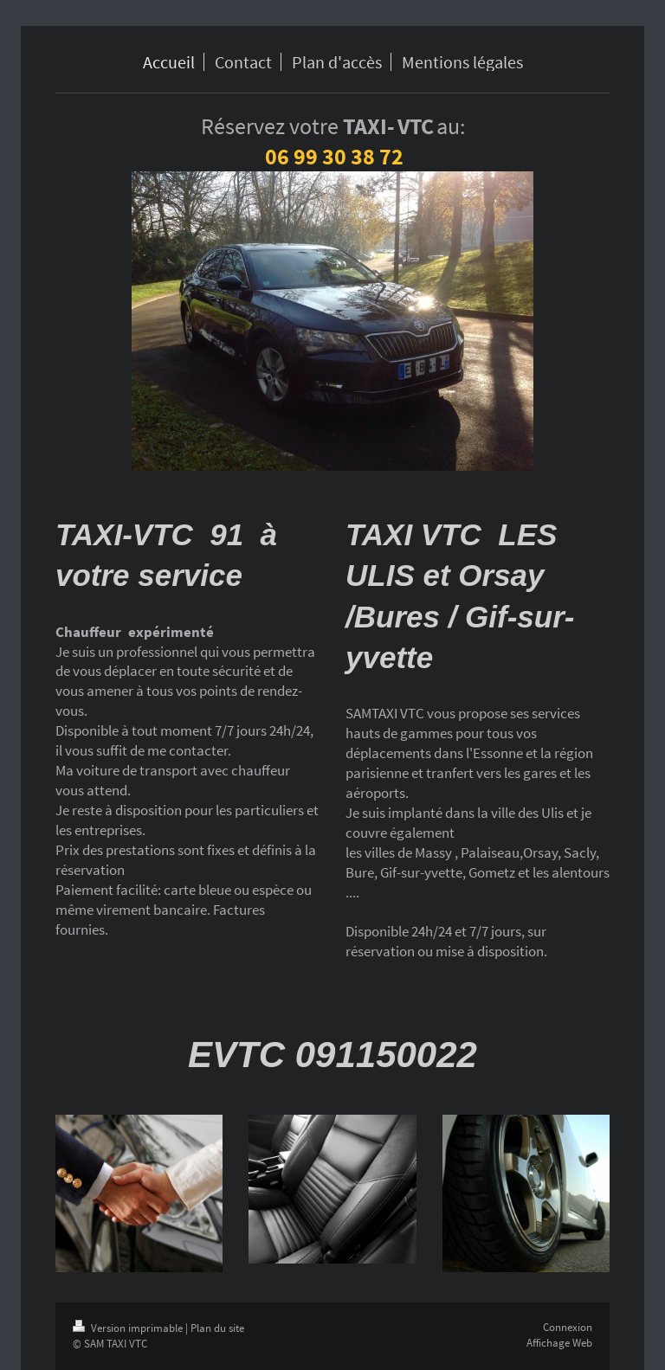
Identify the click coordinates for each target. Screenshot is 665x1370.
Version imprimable (129, 1328)
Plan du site (217, 1328)
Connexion (567, 1327)
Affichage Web (559, 1342)
